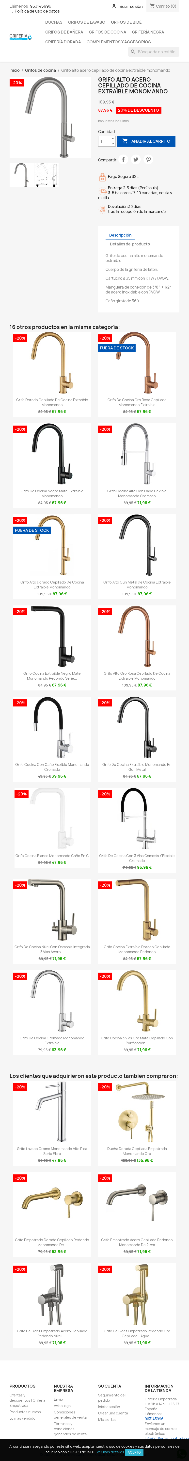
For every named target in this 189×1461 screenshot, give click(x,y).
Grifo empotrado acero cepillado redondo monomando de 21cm (137, 1242)
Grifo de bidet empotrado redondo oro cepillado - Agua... (137, 1333)
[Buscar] (153, 52)
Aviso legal (62, 1405)
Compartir (123, 159)
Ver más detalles (110, 1452)
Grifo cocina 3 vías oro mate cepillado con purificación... (137, 1040)
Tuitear (136, 159)
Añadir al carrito (146, 141)
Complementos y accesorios (119, 42)
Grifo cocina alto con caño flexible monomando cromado (137, 493)
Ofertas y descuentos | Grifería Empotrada (27, 1400)
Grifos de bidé (126, 22)
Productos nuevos (25, 1411)
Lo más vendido (22, 1418)
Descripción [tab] (120, 235)
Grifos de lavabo (86, 22)
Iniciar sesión (109, 1406)
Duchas (54, 22)
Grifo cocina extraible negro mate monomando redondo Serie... (52, 676)
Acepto (134, 1452)
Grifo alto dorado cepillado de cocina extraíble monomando (52, 584)
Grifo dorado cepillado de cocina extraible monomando (52, 402)
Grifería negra (148, 32)
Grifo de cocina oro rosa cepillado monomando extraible (137, 402)
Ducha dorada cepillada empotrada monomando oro (137, 1151)
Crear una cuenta (113, 1413)
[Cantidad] (104, 141)
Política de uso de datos (37, 11)
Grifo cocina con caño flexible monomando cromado (52, 767)
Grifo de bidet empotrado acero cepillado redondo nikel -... (52, 1333)
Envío (58, 1399)
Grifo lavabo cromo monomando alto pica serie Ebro (52, 1151)
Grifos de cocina (107, 32)
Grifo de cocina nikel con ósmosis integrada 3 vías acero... (52, 949)
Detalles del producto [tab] (130, 244)
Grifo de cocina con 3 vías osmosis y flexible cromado (137, 858)
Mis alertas (107, 1419)
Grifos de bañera (64, 32)
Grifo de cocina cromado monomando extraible (52, 1040)
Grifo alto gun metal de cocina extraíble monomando (137, 584)
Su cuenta (109, 1386)
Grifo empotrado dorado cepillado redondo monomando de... (52, 1242)
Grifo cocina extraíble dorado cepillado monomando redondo (137, 949)
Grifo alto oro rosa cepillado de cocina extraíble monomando (137, 676)
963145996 (40, 6)
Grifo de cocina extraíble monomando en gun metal (137, 767)
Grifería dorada (63, 42)
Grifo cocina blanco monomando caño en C (52, 855)
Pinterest (148, 159)
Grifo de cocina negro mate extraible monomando (52, 493)
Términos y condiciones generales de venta (70, 1428)
